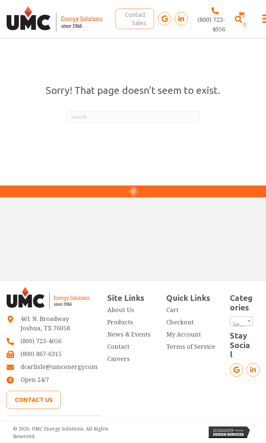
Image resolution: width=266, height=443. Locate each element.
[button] (164, 18)
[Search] (133, 117)
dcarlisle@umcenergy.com (59, 367)
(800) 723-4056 (41, 341)
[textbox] (241, 324)
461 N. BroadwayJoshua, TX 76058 (45, 323)
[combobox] (241, 321)
